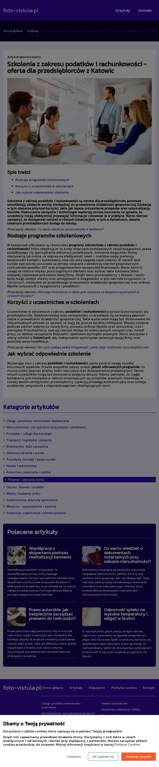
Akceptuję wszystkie (139, 756)
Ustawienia (74, 756)
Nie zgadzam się (103, 756)
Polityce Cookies (127, 744)
